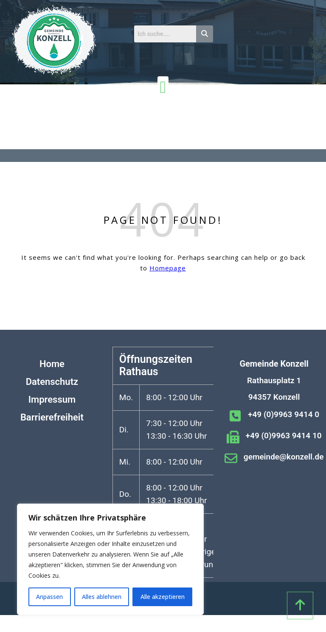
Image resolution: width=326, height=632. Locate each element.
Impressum (52, 399)
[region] (110, 559)
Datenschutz (52, 381)
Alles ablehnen (101, 597)
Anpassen (49, 597)
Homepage (167, 268)
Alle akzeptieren (163, 597)
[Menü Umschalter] (163, 87)
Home (52, 364)
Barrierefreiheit (52, 417)
